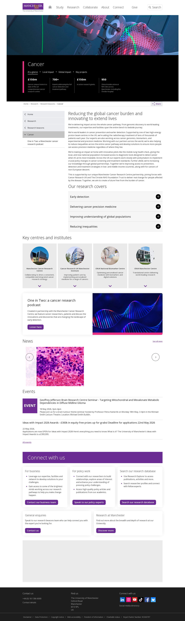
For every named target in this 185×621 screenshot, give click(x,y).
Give (134, 7)
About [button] (105, 7)
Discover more (105, 531)
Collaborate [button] (90, 7)
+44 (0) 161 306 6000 (32, 598)
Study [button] (59, 7)
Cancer (60, 104)
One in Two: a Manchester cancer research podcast (42, 142)
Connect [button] (118, 7)
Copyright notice (57, 617)
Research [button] (73, 7)
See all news (158, 341)
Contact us (32, 531)
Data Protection (41, 617)
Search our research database (138, 502)
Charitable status (113, 617)
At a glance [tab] (33, 72)
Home (50, 6)
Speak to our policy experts (89, 502)
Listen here (34, 327)
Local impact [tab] (48, 72)
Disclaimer (27, 617)
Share (156, 103)
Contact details (29, 602)
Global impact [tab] (65, 72)
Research (34, 104)
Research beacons (47, 104)
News (28, 341)
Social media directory (129, 605)
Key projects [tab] (81, 72)
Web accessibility (74, 617)
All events (27, 442)
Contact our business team (41, 502)
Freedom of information (93, 617)
